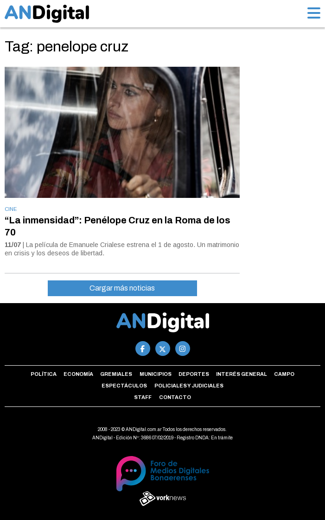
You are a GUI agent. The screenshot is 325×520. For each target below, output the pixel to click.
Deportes (193, 374)
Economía (78, 374)
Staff (143, 397)
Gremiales (116, 374)
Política (44, 374)
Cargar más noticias (122, 288)
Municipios (156, 374)
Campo (284, 374)
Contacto (175, 397)
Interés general (241, 374)
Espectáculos (124, 385)
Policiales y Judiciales (188, 385)
